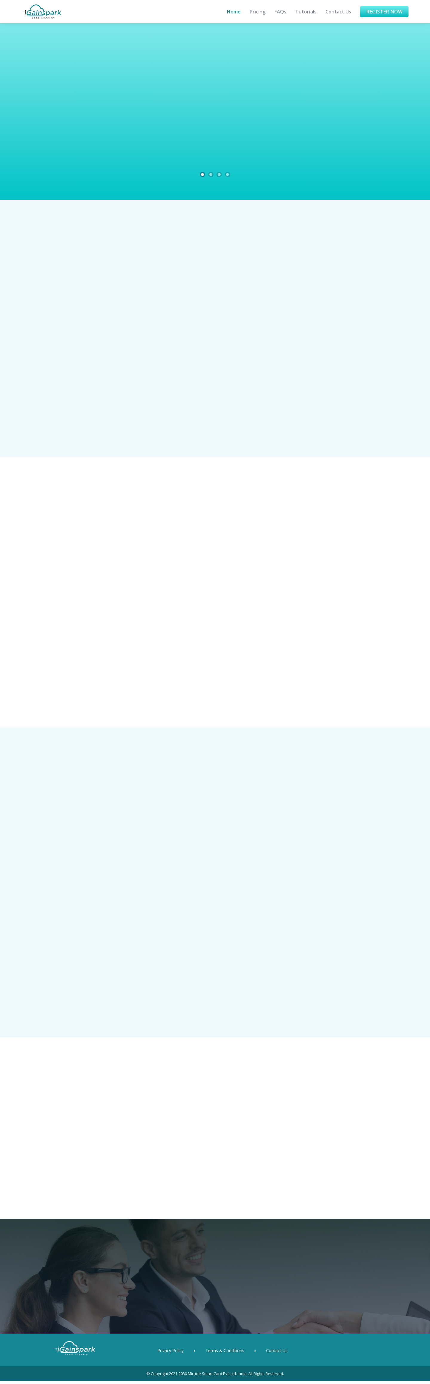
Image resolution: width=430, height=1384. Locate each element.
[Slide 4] (227, 174)
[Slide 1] (202, 174)
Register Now (384, 11)
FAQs (280, 11)
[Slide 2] (211, 174)
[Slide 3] (219, 174)
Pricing (257, 11)
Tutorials (306, 11)
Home (234, 11)
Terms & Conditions (224, 1353)
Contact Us (338, 11)
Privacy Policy (170, 1353)
